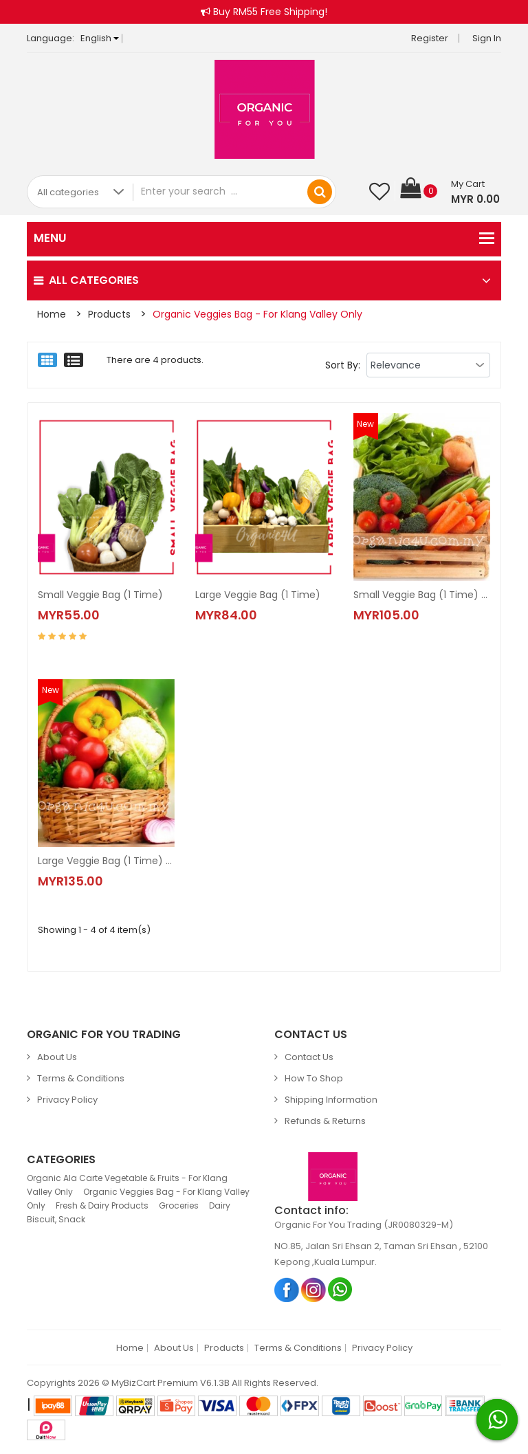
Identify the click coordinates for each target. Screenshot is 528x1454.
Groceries (179, 1205)
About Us (57, 1057)
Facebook (287, 1289)
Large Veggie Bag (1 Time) (257, 595)
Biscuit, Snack (56, 1219)
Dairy (219, 1205)
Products (109, 314)
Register (429, 38)
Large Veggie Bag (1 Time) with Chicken (106, 861)
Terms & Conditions (80, 1078)
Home (51, 314)
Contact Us (309, 1057)
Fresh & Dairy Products (102, 1205)
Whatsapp (340, 1289)
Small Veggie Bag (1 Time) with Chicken (421, 595)
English (99, 38)
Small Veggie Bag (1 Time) (100, 595)
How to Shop (314, 1078)
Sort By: (342, 365)
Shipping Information (331, 1099)
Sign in (486, 38)
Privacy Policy (67, 1099)
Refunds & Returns (325, 1120)
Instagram (314, 1289)
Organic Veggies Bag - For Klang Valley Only (257, 314)
